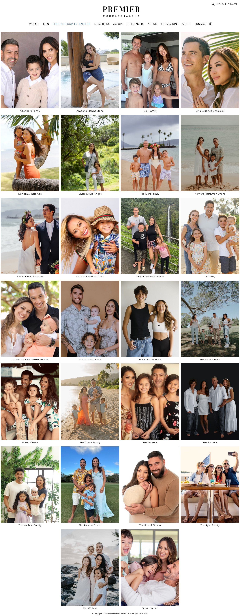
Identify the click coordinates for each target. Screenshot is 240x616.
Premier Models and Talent (120, 11)
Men (46, 23)
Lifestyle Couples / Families (71, 23)
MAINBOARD (142, 614)
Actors (118, 23)
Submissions (169, 23)
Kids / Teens (102, 23)
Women (34, 23)
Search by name (227, 3)
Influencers (135, 23)
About (186, 23)
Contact (200, 23)
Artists (153, 23)
